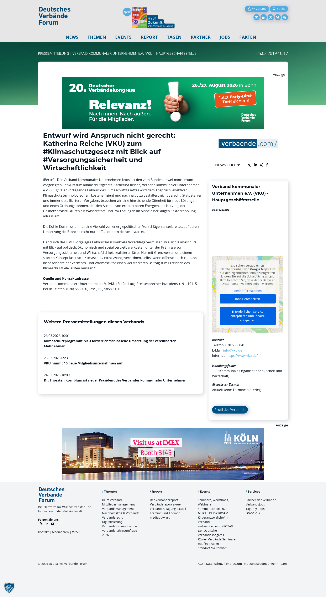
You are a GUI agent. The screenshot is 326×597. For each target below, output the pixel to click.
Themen (97, 37)
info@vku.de (232, 350)
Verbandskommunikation (119, 526)
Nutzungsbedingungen (260, 564)
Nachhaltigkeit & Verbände (121, 513)
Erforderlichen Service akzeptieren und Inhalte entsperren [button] (248, 316)
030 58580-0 (234, 345)
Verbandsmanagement (118, 509)
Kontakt (43, 532)
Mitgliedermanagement (118, 504)
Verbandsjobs (255, 504)
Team (283, 564)
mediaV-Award (160, 517)
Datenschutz (215, 564)
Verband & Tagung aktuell (168, 509)
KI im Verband (112, 500)
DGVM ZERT (254, 513)
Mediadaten (60, 532)
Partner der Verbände (261, 500)
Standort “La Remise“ (212, 548)
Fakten (247, 37)
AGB (201, 564)
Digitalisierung (112, 522)
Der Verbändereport (164, 500)
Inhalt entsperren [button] (247, 299)
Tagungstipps (255, 509)
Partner (201, 37)
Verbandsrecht (112, 517)
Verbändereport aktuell (166, 504)
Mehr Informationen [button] (247, 290)
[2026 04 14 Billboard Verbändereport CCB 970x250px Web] (163, 430)
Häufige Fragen (208, 544)
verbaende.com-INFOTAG (215, 526)
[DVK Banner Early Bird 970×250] (163, 79)
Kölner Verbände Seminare (217, 539)
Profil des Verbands (230, 409)
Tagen (174, 37)
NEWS (72, 37)
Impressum (234, 564)
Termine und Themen (165, 513)
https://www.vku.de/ (242, 355)
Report (149, 37)
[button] (9, 588)
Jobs (225, 37)
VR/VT (76, 532)
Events (123, 37)
